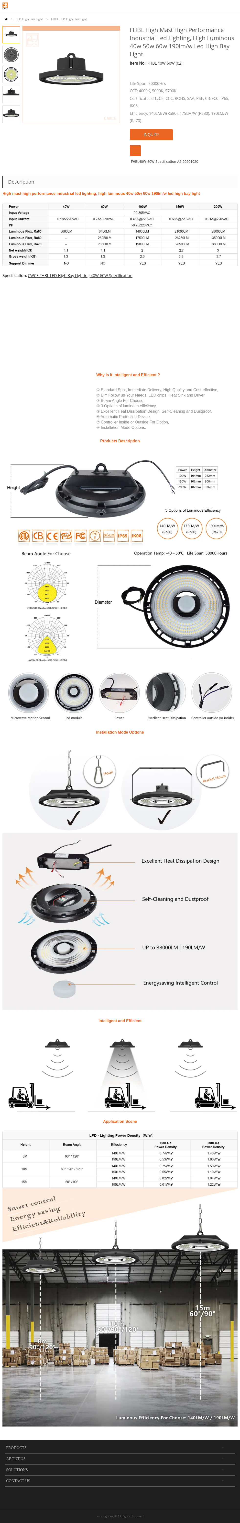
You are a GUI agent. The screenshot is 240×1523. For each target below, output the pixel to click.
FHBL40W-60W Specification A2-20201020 (164, 161)
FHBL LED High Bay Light (69, 19)
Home (6, 19)
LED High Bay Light (29, 19)
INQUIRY (151, 134)
